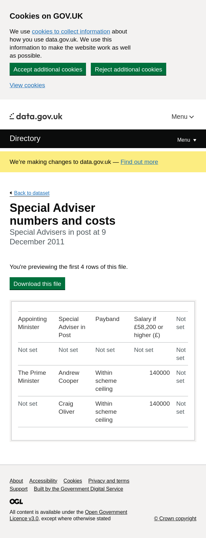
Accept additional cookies (47, 69)
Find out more (139, 161)
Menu (180, 116)
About (16, 481)
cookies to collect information (71, 31)
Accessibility (43, 481)
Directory (25, 138)
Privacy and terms (108, 481)
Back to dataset (31, 193)
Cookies (73, 481)
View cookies (27, 85)
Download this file (37, 283)
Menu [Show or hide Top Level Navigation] (184, 140)
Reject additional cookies (128, 69)
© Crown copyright (175, 518)
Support (19, 489)
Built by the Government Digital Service (78, 489)
